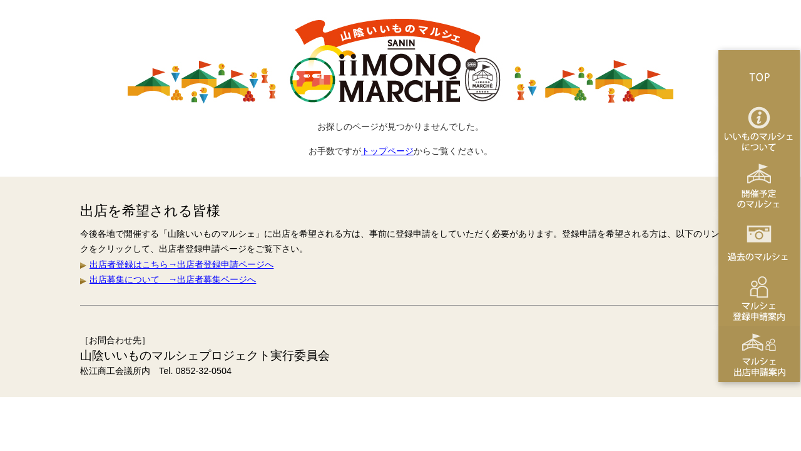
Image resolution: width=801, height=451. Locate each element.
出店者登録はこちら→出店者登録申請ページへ (181, 264)
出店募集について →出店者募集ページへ (172, 279)
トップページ (387, 151)
